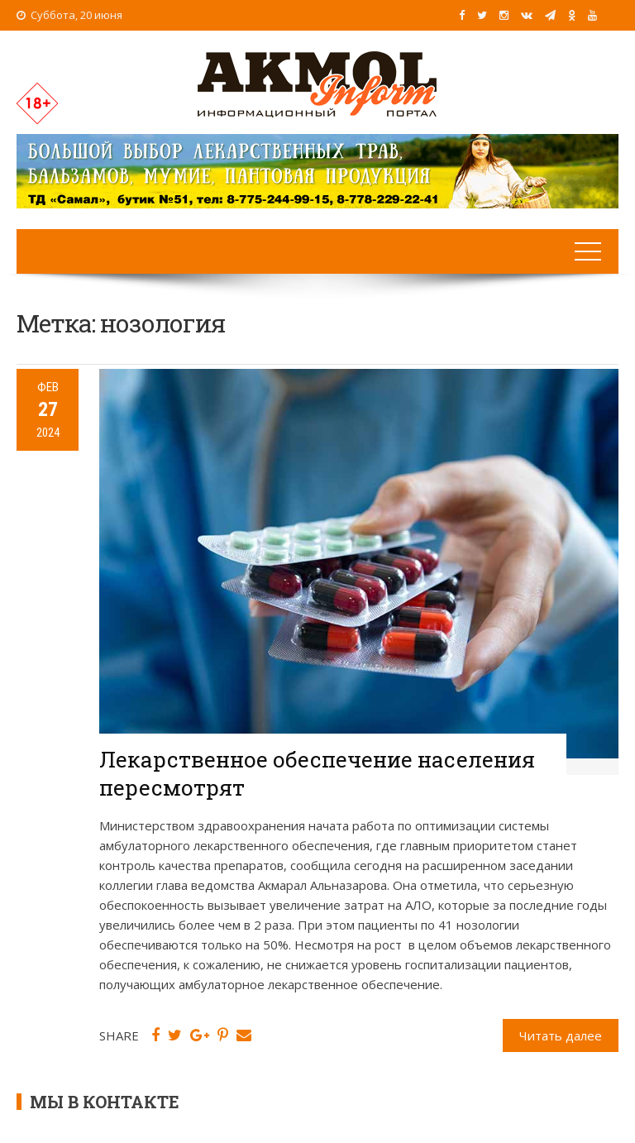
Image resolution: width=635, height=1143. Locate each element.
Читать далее (560, 1035)
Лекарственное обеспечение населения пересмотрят (317, 773)
